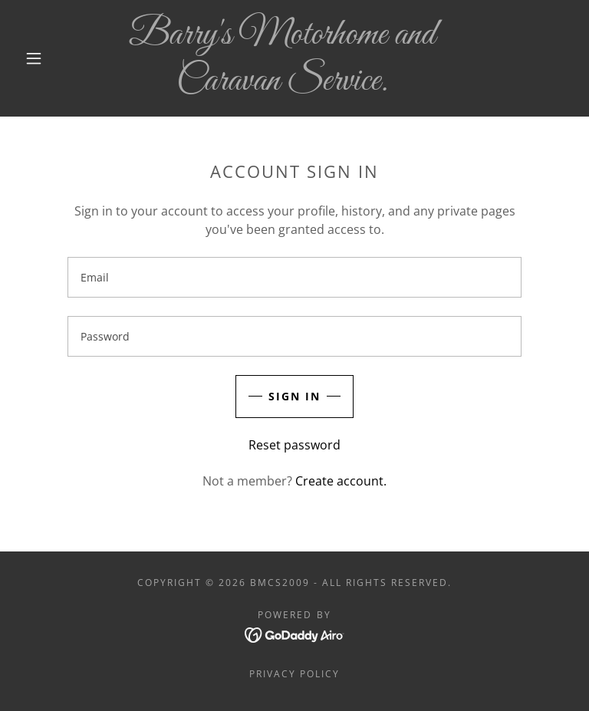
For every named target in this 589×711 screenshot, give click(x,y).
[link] (282, 85)
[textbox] (294, 277)
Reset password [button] (294, 444)
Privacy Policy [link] (294, 673)
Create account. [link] (341, 480)
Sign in (294, 396)
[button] (33, 58)
